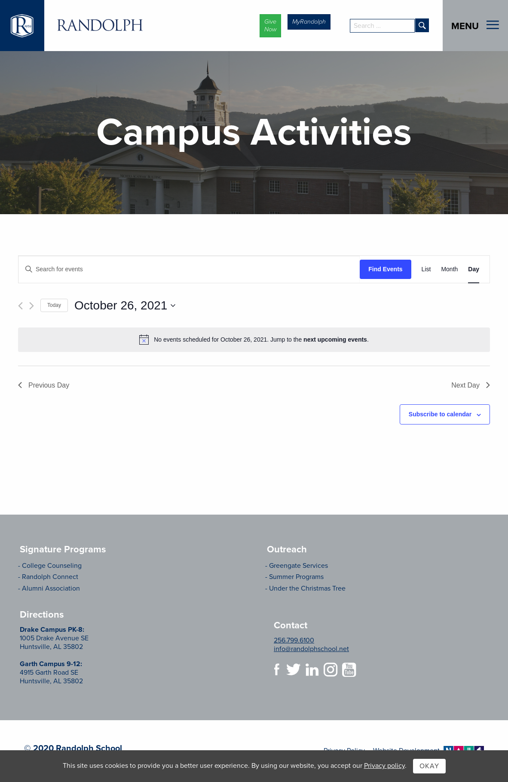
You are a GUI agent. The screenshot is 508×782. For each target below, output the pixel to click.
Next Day (470, 385)
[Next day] (31, 306)
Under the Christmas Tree (307, 588)
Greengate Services (298, 565)
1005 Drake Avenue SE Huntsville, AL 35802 (54, 638)
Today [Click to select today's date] (54, 305)
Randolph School (100, 25)
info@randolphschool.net (311, 649)
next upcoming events (335, 339)
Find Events (385, 269)
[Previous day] (20, 306)
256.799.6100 (294, 640)
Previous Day (43, 385)
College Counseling (52, 565)
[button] (270, 25)
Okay (429, 766)
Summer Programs (296, 577)
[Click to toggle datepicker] (124, 305)
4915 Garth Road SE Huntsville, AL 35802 (51, 672)
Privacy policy (384, 765)
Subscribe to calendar (440, 414)
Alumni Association (51, 588)
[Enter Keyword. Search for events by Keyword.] (189, 269)
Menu (465, 26)
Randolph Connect (50, 577)
